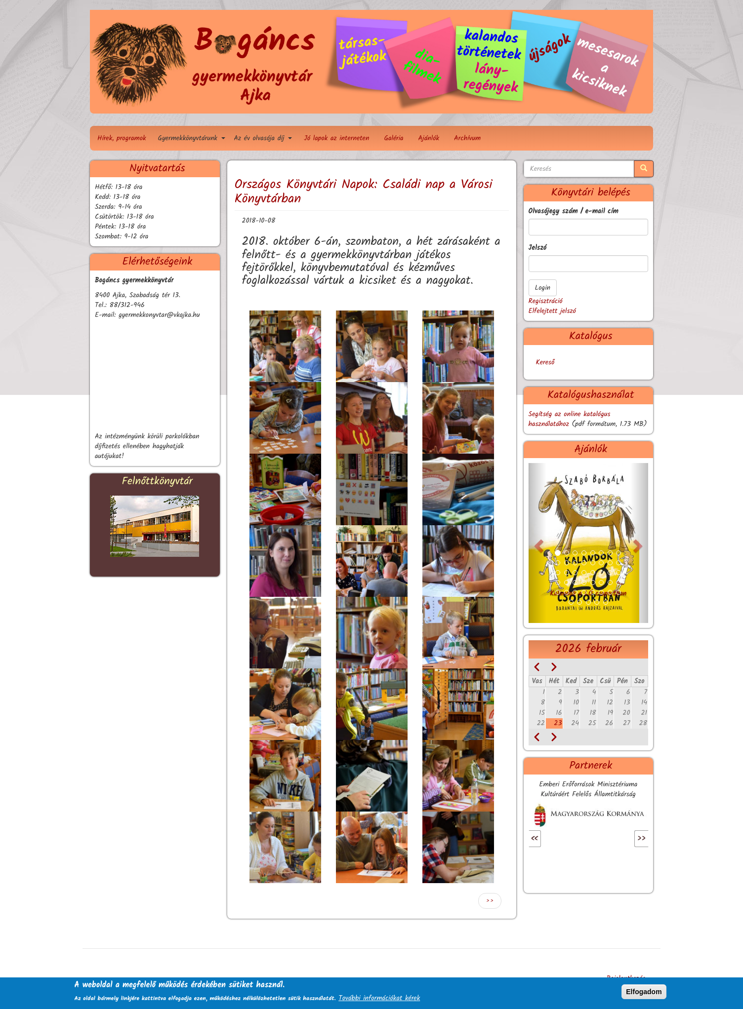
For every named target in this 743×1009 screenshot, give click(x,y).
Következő (620, 839)
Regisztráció (546, 301)
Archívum (467, 138)
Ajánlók (428, 138)
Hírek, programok (121, 138)
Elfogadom (643, 992)
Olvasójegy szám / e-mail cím (574, 211)
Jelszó (538, 248)
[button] (285, 346)
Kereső (545, 362)
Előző (548, 839)
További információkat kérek (379, 998)
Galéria (393, 138)
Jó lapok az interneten (336, 138)
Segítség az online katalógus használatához (570, 419)
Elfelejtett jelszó (552, 311)
